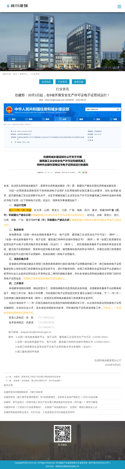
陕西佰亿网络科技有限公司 (67, 466)
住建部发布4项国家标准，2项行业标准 (23, 392)
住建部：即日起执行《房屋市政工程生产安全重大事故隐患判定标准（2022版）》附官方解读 (51, 402)
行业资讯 (62, 81)
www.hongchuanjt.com (54, 100)
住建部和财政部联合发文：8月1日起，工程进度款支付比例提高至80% (39, 412)
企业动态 (46, 81)
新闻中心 (24, 74)
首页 (15, 74)
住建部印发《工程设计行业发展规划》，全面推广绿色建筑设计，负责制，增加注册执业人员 (50, 407)
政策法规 (78, 81)
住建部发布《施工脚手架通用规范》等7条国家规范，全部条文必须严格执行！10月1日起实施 (51, 397)
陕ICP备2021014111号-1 (99, 463)
